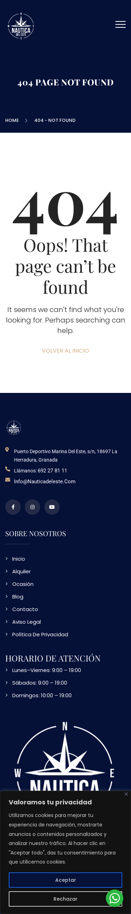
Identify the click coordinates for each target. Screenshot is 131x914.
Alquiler (21, 571)
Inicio (18, 558)
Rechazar (65, 898)
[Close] (126, 794)
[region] (65, 852)
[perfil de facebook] (13, 507)
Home (13, 120)
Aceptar (65, 880)
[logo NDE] (14, 427)
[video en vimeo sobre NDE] (52, 507)
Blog (17, 596)
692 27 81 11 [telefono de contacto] (52, 471)
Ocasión (23, 584)
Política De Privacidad (40, 634)
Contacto (25, 609)
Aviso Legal (26, 621)
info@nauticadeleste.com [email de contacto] (44, 481)
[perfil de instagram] (32, 507)
